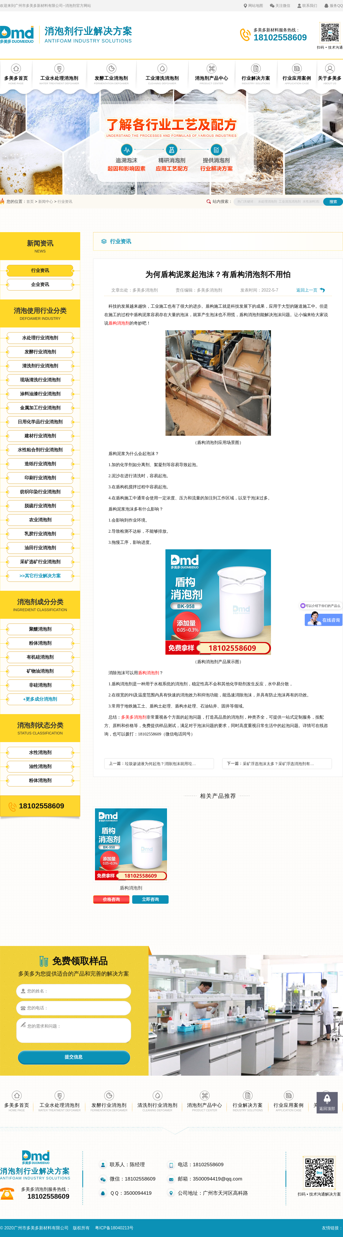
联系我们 (309, 5)
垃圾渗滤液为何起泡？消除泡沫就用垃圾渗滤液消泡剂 (162, 763)
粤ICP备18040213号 (114, 1228)
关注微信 (282, 5)
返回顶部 (327, 1108)
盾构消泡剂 (119, 323)
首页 (30, 201)
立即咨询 (150, 899)
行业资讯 (65, 201)
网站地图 (255, 5)
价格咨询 (111, 899)
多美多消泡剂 (133, 717)
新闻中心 (45, 201)
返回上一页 (306, 290)
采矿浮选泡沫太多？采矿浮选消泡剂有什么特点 (280, 763)
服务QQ (336, 5)
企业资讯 (40, 284)
